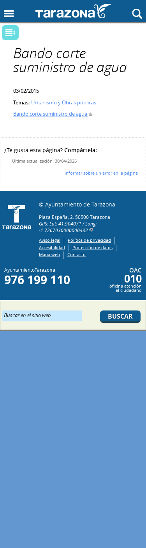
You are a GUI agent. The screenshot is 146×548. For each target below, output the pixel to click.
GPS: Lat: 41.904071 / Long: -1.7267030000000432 (68, 226)
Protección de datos (92, 247)
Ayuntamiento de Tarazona (73, 11)
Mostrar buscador (137, 14)
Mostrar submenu (10, 32)
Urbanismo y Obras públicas (63, 102)
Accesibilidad (52, 247)
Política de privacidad (89, 240)
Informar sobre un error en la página (101, 173)
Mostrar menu (9, 14)
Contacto (76, 254)
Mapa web (49, 254)
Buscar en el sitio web (27, 315)
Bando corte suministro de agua (50, 113)
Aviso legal (49, 240)
